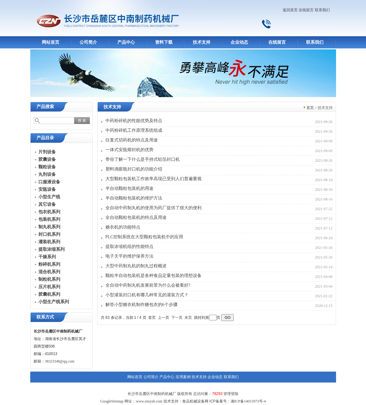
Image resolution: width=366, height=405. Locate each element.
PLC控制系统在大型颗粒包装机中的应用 (144, 237)
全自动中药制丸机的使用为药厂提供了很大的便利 (153, 207)
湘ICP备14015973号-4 (248, 401)
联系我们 (322, 10)
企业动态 (239, 42)
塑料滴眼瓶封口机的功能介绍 (133, 169)
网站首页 (50, 42)
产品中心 (126, 42)
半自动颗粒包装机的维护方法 (133, 198)
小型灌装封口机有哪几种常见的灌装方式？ (146, 295)
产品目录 (45, 138)
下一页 (177, 317)
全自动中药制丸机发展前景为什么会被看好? (147, 285)
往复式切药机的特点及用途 (131, 140)
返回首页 (290, 10)
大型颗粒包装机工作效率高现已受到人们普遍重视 (153, 178)
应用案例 (183, 377)
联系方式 (45, 317)
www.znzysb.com (149, 401)
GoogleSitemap (112, 401)
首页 (310, 108)
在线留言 (306, 10)
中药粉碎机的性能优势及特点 (133, 120)
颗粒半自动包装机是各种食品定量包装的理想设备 (153, 275)
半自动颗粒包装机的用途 (129, 188)
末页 (188, 317)
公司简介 (88, 42)
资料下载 (164, 42)
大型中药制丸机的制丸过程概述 (136, 266)
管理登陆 (230, 394)
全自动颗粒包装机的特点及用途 (136, 217)
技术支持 (201, 42)
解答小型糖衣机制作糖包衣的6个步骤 (141, 304)
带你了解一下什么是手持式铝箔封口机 (142, 159)
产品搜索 (45, 106)
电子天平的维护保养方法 (129, 256)
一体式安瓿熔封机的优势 (129, 149)
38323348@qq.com (60, 361)
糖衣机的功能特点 (122, 227)
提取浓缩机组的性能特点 (129, 246)
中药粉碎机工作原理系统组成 (133, 130)
